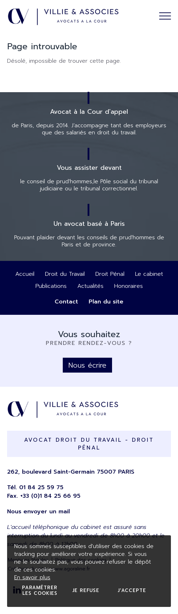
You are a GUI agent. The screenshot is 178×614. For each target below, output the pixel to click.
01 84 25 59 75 (41, 487)
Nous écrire (87, 365)
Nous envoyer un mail (38, 511)
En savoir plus (32, 577)
